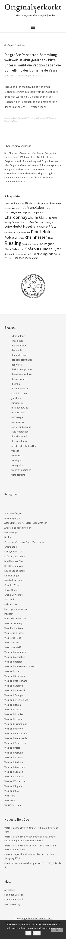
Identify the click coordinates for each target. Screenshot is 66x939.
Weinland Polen (12, 747)
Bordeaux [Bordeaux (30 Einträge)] (55, 203)
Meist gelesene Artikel (16, 609)
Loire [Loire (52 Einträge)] (8, 226)
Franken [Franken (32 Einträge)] (53, 217)
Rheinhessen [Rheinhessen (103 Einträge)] (36, 237)
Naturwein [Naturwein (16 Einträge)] (43, 227)
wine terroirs (18, 474)
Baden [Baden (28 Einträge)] (17, 203)
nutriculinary (17, 422)
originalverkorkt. (30, 918)
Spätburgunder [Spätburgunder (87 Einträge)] (38, 248)
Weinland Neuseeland (15, 733)
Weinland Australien (14, 656)
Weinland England (13, 685)
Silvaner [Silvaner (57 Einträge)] (18, 249)
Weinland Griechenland (16, 699)
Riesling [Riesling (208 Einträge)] (12, 243)
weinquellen (17, 465)
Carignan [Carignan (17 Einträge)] (25, 212)
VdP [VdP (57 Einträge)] (30, 253)
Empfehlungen (12, 575)
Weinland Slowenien (14, 767)
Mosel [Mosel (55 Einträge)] (27, 226)
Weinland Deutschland (15, 680)
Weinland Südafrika (14, 776)
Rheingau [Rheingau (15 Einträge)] (20, 238)
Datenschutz (46, 918)
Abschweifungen (13, 513)
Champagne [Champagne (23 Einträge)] (36, 212)
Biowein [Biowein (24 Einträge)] (45, 203)
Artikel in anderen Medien (17, 527)
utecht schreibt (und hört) (24, 446)
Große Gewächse (13, 594)
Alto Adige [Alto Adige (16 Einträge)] (8, 203)
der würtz (16, 364)
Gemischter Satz (13, 580)
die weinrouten (19, 379)
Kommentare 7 (39, 76)
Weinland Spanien (13, 771)
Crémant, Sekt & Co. (15, 556)
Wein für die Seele (14, 628)
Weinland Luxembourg (15, 723)
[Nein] (57, 930)
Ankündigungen (19, 118)
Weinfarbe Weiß (12, 647)
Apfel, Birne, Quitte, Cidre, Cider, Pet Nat (25, 522)
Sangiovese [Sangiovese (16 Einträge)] (27, 244)
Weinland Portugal (13, 752)
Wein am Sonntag (13, 623)
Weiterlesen (37, 107)
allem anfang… (19, 335)
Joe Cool (9, 599)
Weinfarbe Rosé (12, 637)
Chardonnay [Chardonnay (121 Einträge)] (15, 217)
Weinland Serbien (13, 762)
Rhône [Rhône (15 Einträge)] (50, 238)
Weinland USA (11, 790)
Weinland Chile (12, 671)
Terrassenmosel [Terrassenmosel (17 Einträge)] (20, 254)
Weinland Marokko (14, 728)
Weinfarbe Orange (14, 632)
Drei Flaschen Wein (14, 566)
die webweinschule (21, 374)
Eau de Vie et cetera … (16, 570)
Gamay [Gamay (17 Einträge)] (7, 222)
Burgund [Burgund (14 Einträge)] (7, 208)
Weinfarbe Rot (12, 642)
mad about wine (19, 407)
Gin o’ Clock (10, 590)
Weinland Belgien (13, 661)
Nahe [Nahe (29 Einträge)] (35, 226)
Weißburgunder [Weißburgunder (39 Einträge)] (44, 254)
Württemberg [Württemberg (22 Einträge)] (31, 257)
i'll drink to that (19, 393)
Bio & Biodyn (11, 532)
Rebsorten (8, 121)
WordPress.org (12, 904)
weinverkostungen (21, 469)
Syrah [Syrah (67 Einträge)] (57, 249)
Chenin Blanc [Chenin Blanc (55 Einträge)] (37, 217)
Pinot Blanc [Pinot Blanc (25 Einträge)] (10, 232)
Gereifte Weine (12, 585)
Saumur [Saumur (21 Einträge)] (36, 244)
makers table (18, 412)
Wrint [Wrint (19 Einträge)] (57, 254)
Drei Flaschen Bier (13, 561)
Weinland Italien (12, 704)
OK (28, 933)
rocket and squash (21, 426)
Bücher (8, 537)
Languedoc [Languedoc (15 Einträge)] (51, 222)
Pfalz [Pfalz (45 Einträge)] (52, 226)
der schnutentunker (21, 359)
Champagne (10, 546)
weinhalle (16, 455)
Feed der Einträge (13, 894)
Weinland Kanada (13, 709)
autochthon (40, 118)
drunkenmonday (20, 388)
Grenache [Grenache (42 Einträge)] (18, 222)
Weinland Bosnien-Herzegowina (20, 666)
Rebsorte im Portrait (15, 618)
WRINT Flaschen (12, 805)
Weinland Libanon (13, 719)
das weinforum (19, 345)
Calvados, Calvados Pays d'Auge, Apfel (24, 542)
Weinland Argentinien (15, 652)
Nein (37, 933)
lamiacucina (17, 402)
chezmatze (17, 340)
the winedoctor (19, 441)
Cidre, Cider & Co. (13, 551)
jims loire (16, 398)
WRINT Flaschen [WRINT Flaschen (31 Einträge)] (14, 257)
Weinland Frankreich (15, 690)
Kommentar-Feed (13, 899)
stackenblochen (19, 431)
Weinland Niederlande (15, 738)
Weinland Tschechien (15, 781)
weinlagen (16, 460)
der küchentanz (19, 355)
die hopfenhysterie (21, 369)
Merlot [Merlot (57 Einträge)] (17, 226)
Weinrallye (9, 795)
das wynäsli (17, 350)
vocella (15, 450)
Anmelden (9, 889)
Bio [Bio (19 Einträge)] (23, 203)
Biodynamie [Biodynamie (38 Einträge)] (32, 203)
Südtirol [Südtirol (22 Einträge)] (8, 254)
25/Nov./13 (8, 76)
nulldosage (17, 417)
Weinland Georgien (14, 695)
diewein (15, 383)
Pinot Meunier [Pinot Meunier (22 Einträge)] (23, 232)
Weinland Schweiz (13, 757)
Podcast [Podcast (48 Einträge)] (10, 237)
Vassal (15, 121)
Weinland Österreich (15, 743)
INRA (48, 118)
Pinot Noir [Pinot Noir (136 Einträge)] (41, 231)
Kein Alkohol (10, 604)
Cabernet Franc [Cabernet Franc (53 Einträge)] (23, 207)
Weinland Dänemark (14, 676)
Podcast (8, 613)
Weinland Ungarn (13, 786)
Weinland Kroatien (13, 714)
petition (54, 118)
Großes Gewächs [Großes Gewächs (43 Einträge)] (36, 222)
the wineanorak (19, 436)
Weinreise (9, 800)
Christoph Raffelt (24, 76)
